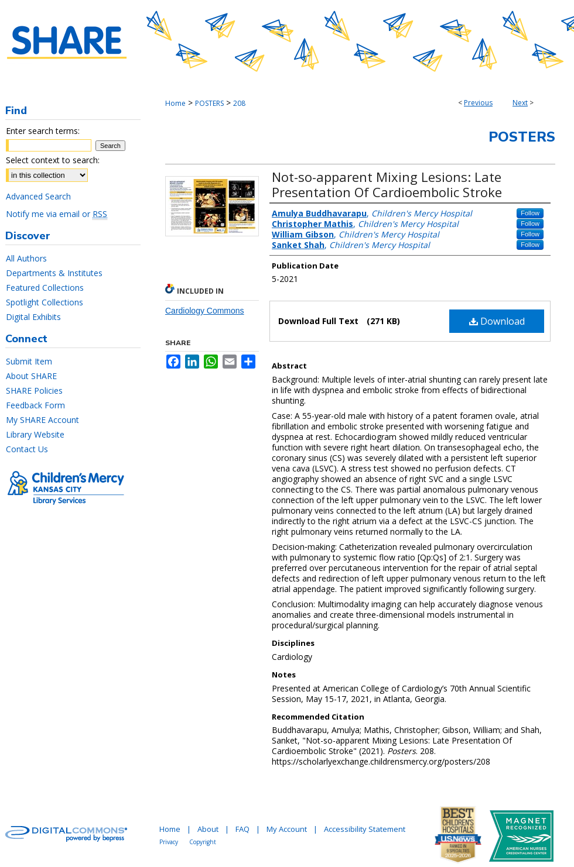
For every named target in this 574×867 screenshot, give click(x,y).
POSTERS (209, 103)
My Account (286, 829)
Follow (530, 212)
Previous (478, 103)
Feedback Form (35, 405)
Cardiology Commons (204, 310)
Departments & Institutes (54, 272)
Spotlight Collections (44, 302)
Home (175, 103)
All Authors (26, 258)
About (207, 829)
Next (520, 103)
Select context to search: (53, 160)
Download (497, 321)
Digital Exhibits (33, 316)
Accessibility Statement (364, 829)
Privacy (168, 842)
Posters (521, 137)
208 (239, 103)
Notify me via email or (56, 213)
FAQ (242, 829)
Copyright (202, 842)
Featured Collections (45, 287)
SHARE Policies (34, 390)
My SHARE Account (42, 419)
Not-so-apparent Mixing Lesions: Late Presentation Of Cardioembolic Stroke (387, 184)
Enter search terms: (43, 130)
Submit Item (29, 361)
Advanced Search (38, 196)
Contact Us (27, 449)
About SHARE (31, 375)
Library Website (35, 434)
